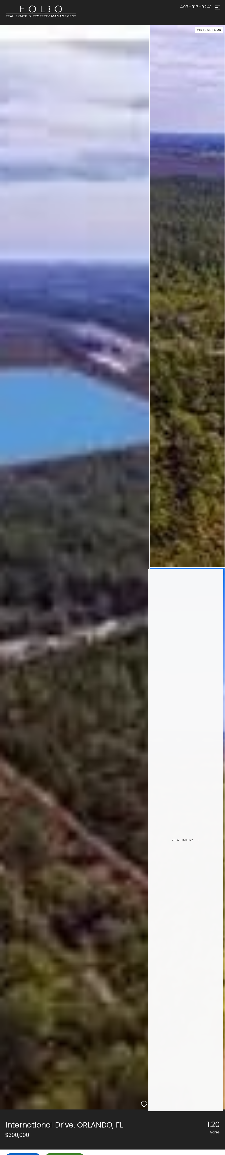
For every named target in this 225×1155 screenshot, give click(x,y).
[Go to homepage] (45, 12)
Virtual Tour (210, 29)
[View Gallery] (187, 839)
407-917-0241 (196, 7)
